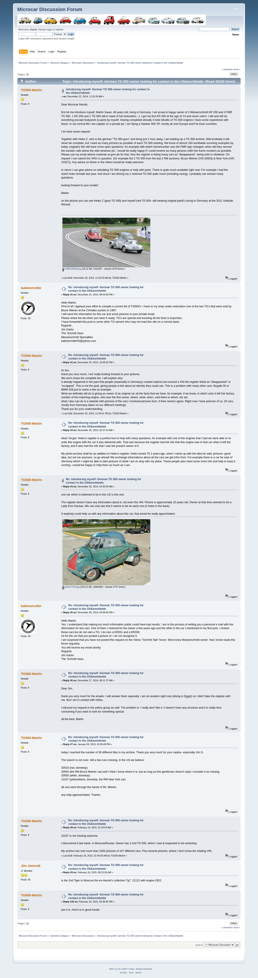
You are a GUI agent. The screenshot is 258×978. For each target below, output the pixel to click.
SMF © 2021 (128, 969)
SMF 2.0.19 (114, 969)
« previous (227, 69)
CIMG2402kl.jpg (71, 268)
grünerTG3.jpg (71, 587)
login (49, 29)
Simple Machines (144, 969)
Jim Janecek (30, 865)
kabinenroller (31, 288)
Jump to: (199, 945)
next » (237, 69)
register (59, 29)
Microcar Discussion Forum (49, 9)
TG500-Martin (31, 90)
